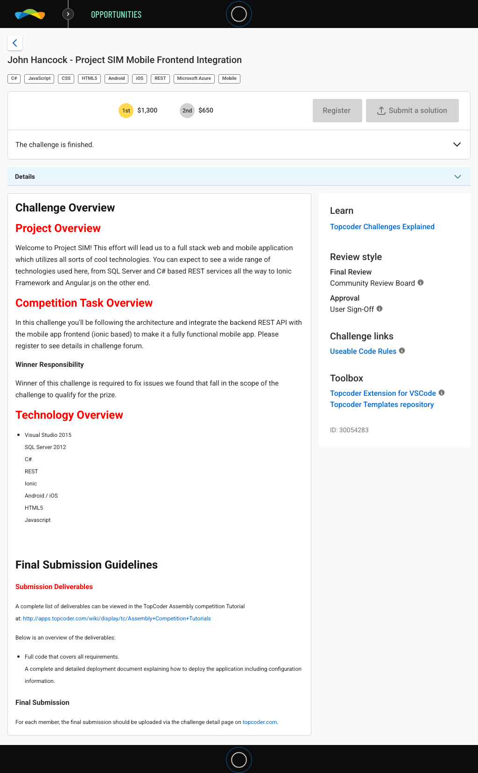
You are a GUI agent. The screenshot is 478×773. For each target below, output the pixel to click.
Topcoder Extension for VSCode (383, 393)
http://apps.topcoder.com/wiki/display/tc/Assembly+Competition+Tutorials (117, 618)
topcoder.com (260, 722)
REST (160, 78)
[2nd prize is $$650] (187, 110)
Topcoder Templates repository (382, 404)
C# (14, 78)
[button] (457, 145)
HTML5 (89, 78)
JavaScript (39, 78)
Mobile (229, 78)
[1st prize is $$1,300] (126, 110)
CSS (66, 78)
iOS (139, 78)
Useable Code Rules (363, 351)
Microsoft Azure (194, 78)
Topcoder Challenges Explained (382, 226)
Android (116, 78)
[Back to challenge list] (14, 42)
